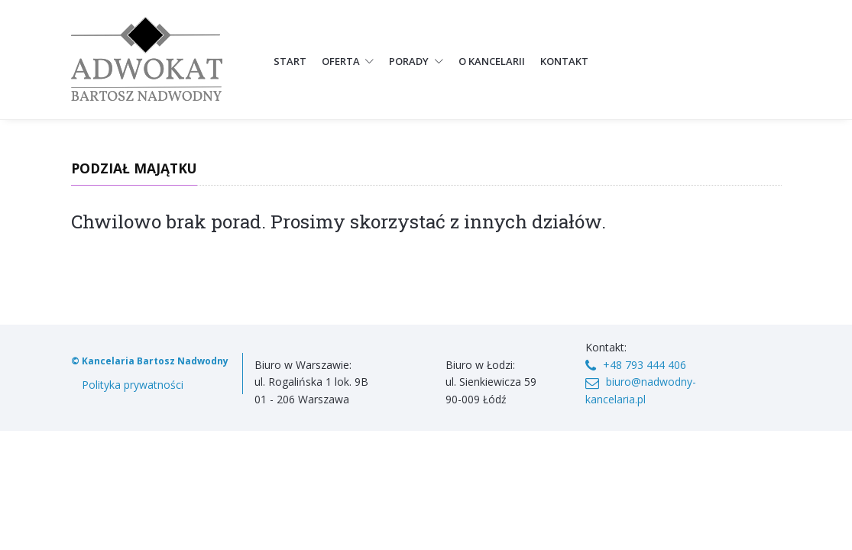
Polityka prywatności (132, 384)
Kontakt (564, 61)
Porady (416, 61)
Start (290, 61)
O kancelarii (491, 61)
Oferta (348, 61)
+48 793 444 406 (644, 365)
